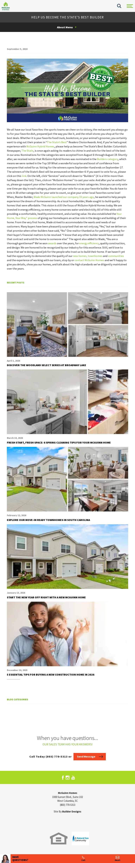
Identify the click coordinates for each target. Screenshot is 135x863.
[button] (119, 6)
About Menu (65, 27)
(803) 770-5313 (67, 804)
